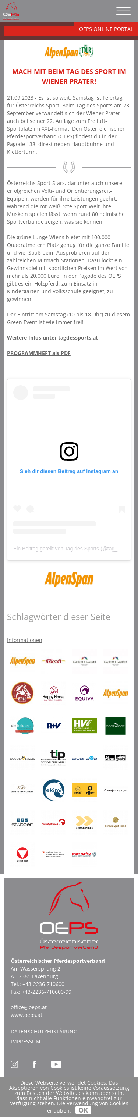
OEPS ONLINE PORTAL (106, 28)
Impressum (25, 1041)
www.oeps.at (26, 1014)
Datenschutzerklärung (44, 1031)
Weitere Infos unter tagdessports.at (52, 337)
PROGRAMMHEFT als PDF (39, 353)
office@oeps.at (29, 1007)
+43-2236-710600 (43, 984)
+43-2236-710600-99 (46, 991)
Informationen (24, 639)
